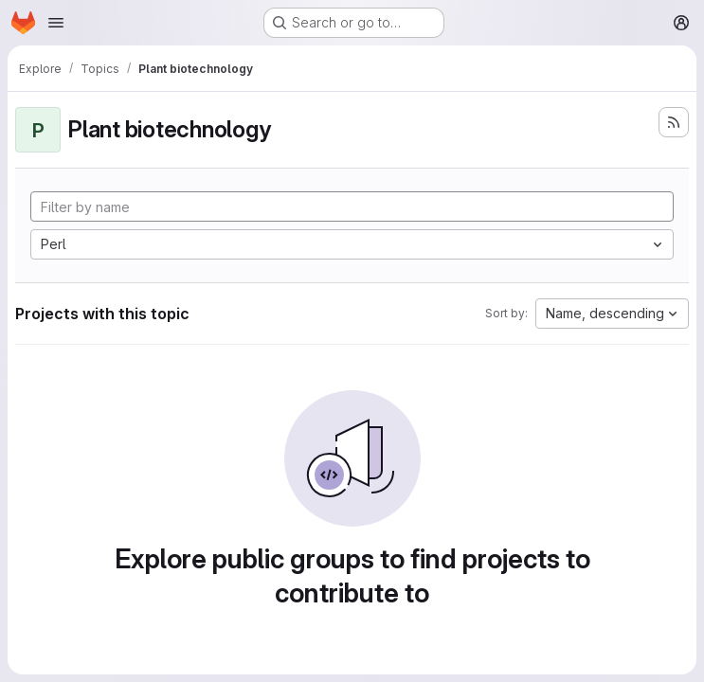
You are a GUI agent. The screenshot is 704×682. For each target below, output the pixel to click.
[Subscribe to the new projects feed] (674, 122)
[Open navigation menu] (56, 23)
